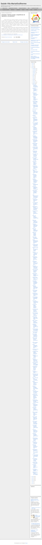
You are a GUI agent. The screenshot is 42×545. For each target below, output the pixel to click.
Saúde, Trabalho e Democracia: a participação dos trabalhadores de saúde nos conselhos (35, 57)
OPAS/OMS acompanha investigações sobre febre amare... (35, 283)
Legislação (18, 9)
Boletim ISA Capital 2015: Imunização (35, 442)
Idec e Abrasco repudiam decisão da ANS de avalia (35, 159)
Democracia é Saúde (34, 49)
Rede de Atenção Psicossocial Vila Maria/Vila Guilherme (35, 27)
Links (31, 9)
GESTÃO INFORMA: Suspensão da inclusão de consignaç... (35, 181)
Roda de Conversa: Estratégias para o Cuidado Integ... (35, 388)
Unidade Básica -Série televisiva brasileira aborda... (35, 439)
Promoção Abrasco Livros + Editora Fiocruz (35, 356)
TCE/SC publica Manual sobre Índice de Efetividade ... (35, 102)
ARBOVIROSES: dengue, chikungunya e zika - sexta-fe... (35, 473)
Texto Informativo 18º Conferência (34, 38)
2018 (33, 66)
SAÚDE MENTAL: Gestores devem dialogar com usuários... (35, 363)
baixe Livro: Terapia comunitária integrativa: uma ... (35, 217)
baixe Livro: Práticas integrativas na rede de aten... (35, 229)
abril (33, 79)
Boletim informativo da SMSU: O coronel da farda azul (35, 383)
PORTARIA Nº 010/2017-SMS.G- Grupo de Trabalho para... (35, 263)
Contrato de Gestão (6, 9)
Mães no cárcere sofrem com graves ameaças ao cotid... (35, 414)
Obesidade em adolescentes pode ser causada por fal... (35, 258)
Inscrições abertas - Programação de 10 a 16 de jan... (35, 456)
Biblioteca (12, 9)
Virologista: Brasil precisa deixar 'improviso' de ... (35, 245)
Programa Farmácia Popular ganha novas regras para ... (35, 287)
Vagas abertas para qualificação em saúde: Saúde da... (35, 172)
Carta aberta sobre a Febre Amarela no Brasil (35, 200)
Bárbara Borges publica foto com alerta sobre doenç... (35, 144)
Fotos (27, 9)
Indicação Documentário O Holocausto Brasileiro (35, 405)
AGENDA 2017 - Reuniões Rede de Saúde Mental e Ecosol (35, 401)
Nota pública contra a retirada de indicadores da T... (35, 409)
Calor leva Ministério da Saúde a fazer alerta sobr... (35, 431)
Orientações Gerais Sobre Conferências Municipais (35, 45)
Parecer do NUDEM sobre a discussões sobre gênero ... (35, 267)
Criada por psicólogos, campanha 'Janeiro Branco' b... (35, 435)
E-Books (35, 9)
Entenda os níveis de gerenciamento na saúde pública (35, 249)
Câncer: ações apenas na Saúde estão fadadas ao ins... (35, 418)
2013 (33, 480)
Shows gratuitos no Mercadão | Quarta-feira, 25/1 (35, 298)
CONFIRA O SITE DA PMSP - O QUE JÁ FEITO (35, 30)
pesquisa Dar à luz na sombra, (35, 349)
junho (34, 76)
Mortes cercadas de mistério (35, 343)
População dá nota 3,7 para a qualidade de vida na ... (35, 167)
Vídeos (23, 9)
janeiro (34, 83)
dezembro (34, 68)
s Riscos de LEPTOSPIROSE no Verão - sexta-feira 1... (35, 392)
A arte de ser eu (35, 108)
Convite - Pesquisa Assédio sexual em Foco (37, 516)
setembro (34, 72)
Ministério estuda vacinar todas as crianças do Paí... (35, 148)
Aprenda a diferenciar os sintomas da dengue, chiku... (35, 360)
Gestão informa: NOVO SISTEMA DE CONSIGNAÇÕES (34, 531)
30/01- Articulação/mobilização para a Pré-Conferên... (35, 196)
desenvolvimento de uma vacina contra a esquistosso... (35, 314)
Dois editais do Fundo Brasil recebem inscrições (35, 459)
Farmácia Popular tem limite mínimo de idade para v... (35, 310)
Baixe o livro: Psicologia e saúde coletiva (35, 238)
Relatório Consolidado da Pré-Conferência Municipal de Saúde (35, 35)
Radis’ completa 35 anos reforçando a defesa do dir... (35, 321)
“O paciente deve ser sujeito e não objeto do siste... (35, 203)
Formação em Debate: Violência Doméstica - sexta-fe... (35, 306)
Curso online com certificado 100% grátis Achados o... (35, 155)
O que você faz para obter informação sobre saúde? (35, 422)
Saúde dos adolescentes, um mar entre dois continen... (35, 112)
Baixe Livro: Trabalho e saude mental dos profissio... (35, 221)
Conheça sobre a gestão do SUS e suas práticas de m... (35, 106)
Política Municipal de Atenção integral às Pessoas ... (35, 270)
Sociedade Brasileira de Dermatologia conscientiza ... (35, 137)
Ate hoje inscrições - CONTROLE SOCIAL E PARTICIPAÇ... (35, 128)
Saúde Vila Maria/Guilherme (13, 4)
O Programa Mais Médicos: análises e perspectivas (35, 352)
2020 (33, 63)
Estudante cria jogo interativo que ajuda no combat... (35, 140)
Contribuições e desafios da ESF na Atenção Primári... (35, 368)
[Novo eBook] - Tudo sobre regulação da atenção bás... (35, 335)
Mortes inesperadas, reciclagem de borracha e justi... (35, 346)
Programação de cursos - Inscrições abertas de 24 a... (35, 213)
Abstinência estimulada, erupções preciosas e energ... (35, 176)
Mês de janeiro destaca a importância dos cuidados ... (35, 274)
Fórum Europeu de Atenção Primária (35, 291)
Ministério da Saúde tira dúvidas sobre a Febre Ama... (35, 94)
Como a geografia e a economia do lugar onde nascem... (35, 124)
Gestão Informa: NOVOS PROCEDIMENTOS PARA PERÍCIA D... (35, 208)
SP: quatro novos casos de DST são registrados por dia (35, 524)
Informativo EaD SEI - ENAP (35, 332)
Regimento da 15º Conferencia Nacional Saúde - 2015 (35, 40)
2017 (33, 67)
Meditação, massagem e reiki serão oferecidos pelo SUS (35, 326)
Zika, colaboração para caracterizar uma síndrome (35, 379)
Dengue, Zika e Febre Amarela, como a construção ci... (35, 278)
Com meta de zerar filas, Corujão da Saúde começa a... (35, 427)
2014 (33, 479)
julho (33, 75)
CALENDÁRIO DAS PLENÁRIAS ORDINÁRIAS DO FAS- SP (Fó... (35, 119)
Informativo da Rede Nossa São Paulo (35, 152)
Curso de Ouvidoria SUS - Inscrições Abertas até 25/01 (35, 254)
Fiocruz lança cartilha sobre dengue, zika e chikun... (35, 318)
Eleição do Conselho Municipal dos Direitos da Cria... (35, 446)
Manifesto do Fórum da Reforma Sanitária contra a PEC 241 (35, 500)
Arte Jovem (34, 110)
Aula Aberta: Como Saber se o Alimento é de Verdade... (35, 302)
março (34, 80)
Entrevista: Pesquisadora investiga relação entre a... (35, 90)
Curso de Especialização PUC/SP (35, 184)
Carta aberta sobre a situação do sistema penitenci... (35, 163)
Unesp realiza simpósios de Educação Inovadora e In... (35, 192)
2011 (33, 483)
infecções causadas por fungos (35, 372)
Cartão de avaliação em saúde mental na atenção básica (35, 226)
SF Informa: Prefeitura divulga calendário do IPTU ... (35, 466)
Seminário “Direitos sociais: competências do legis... (35, 98)
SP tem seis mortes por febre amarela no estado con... (35, 85)
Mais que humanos (34, 116)
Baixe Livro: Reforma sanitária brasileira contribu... (34, 234)
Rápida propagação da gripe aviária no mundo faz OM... (35, 242)
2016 (33, 476)
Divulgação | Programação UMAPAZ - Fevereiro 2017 (35, 187)
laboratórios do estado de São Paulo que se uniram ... (35, 294)
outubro (34, 71)
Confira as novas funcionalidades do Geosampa (35, 329)
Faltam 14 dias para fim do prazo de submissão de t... (35, 339)
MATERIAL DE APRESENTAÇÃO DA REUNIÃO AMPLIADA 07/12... (35, 396)
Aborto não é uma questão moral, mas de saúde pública (35, 375)
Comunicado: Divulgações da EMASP (35, 470)
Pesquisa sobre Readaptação (35, 463)
